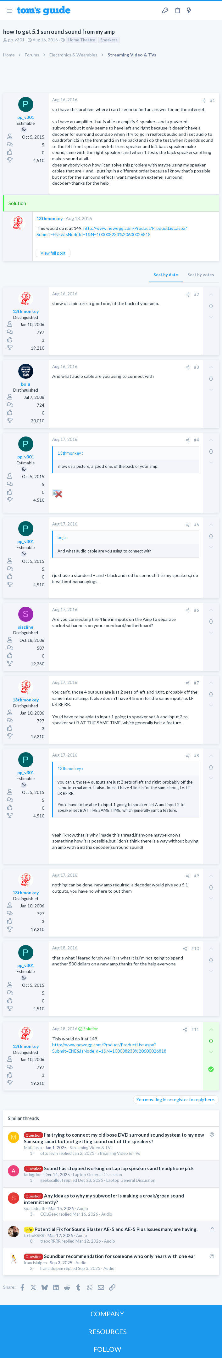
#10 (195, 948)
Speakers (108, 39)
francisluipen (35, 1262)
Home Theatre (81, 39)
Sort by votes (200, 274)
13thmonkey (49, 218)
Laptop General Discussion (97, 1174)
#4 (196, 439)
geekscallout (51, 1180)
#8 (196, 755)
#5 (196, 524)
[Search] (213, 10)
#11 (195, 1029)
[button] (9, 11)
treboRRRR (34, 1235)
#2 (196, 294)
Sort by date (165, 274)
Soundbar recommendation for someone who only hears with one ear (119, 1256)
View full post (53, 253)
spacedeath (34, 1208)
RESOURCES (107, 1331)
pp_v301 (16, 39)
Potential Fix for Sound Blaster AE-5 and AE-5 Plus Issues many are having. (116, 1229)
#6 (196, 610)
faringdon (33, 1174)
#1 (212, 100)
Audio (82, 1208)
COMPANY (107, 1314)
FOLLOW (107, 1349)
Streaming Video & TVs (91, 1147)
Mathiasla (33, 1147)
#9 (196, 875)
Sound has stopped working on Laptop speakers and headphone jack (119, 1168)
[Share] (203, 100)
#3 (196, 367)
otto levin (49, 1153)
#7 (196, 682)
